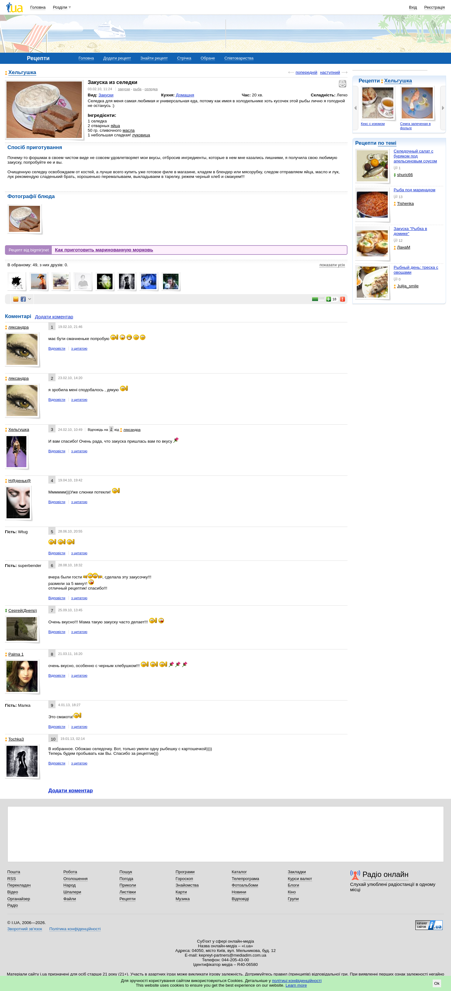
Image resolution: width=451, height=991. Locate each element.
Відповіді (240, 898)
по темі (387, 143)
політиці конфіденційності (297, 980)
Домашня (185, 95)
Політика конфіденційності (74, 929)
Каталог (239, 871)
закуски (124, 89)
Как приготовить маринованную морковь (104, 249)
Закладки (297, 871)
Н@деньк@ (18, 480)
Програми (185, 871)
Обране (208, 58)
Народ (70, 885)
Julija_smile (406, 286)
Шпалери (72, 892)
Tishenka (404, 203)
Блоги (293, 885)
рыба (137, 89)
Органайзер (18, 898)
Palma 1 (14, 654)
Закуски (106, 95)
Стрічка (184, 58)
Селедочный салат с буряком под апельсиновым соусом (415, 156)
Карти (181, 892)
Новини (239, 892)
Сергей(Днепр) (21, 610)
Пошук (126, 871)
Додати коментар (54, 316)
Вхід (413, 7)
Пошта (13, 871)
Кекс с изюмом (373, 124)
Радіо (12, 905)
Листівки (128, 892)
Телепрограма (245, 878)
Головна (38, 7)
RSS (11, 878)
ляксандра (17, 327)
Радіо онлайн (386, 874)
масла (128, 130)
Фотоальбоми (245, 885)
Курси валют (300, 878)
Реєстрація (434, 7)
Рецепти (128, 898)
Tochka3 (14, 739)
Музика (183, 898)
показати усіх (332, 265)
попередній (306, 72)
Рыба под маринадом (414, 190)
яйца (115, 125)
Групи (293, 898)
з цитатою (79, 348)
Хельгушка (398, 81)
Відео (12, 892)
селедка (150, 89)
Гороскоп (184, 878)
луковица (141, 135)
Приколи (128, 885)
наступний (330, 72)
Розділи (60, 7)
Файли (70, 898)
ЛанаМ (402, 247)
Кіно (292, 892)
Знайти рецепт (154, 58)
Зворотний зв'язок (24, 929)
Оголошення (76, 878)
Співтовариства (239, 58)
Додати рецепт (117, 58)
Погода (126, 878)
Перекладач (19, 885)
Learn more (296, 985)
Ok (437, 983)
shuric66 (403, 174)
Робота (70, 871)
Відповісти (56, 348)
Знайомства (187, 885)
